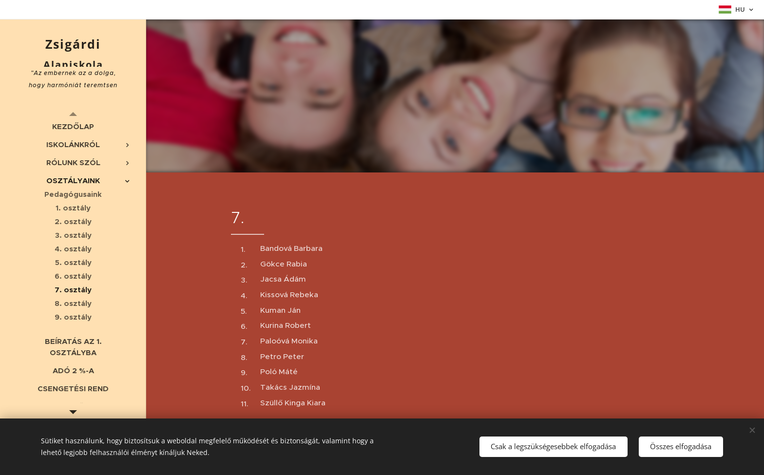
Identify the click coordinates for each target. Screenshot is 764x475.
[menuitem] (73, 126)
